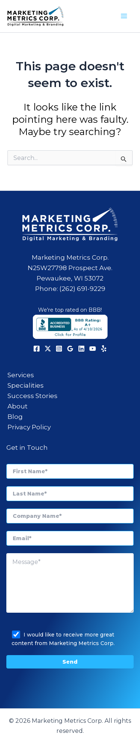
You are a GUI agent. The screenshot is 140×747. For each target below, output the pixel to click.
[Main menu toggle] (124, 16)
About (17, 406)
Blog (15, 416)
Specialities (25, 385)
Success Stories (32, 396)
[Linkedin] (81, 348)
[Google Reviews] (70, 348)
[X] (47, 348)
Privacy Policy (29, 427)
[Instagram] (59, 348)
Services (20, 375)
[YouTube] (92, 348)
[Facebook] (36, 348)
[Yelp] (103, 348)
